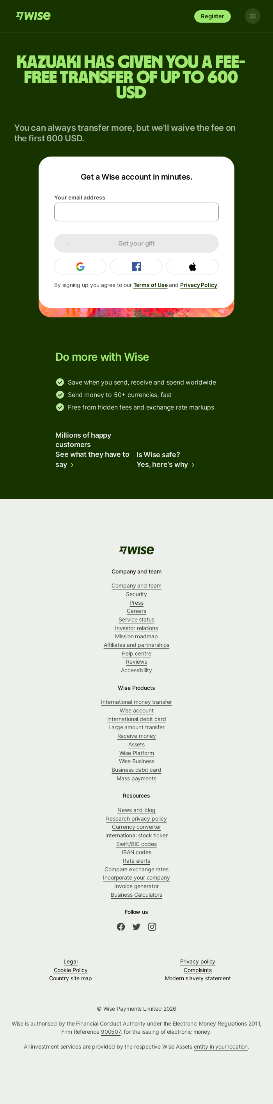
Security (136, 594)
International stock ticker (136, 835)
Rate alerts (136, 860)
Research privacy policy (136, 818)
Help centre (136, 653)
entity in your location (221, 1046)
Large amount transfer (136, 727)
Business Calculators (136, 894)
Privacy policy (198, 961)
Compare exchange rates (136, 869)
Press (136, 602)
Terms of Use (150, 284)
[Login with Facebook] (136, 266)
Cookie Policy (71, 970)
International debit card (136, 719)
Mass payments (136, 778)
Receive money (136, 735)
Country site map (70, 978)
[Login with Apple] (193, 266)
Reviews (136, 661)
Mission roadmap (136, 636)
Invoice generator (136, 886)
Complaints (198, 970)
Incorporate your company (136, 877)
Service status (136, 619)
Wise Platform (136, 753)
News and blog (136, 810)
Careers (136, 610)
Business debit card (136, 769)
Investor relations (136, 628)
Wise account (137, 710)
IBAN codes (136, 852)
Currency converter (136, 826)
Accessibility (136, 670)
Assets (136, 744)
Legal (71, 961)
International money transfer (136, 701)
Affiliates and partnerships (137, 644)
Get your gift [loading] (107, 243)
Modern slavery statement (198, 978)
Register (212, 16)
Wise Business (136, 761)
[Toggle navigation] (253, 16)
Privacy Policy (198, 284)
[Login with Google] (80, 266)
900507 (111, 1031)
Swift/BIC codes (136, 843)
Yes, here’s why (165, 464)
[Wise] (33, 16)
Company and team (136, 585)
